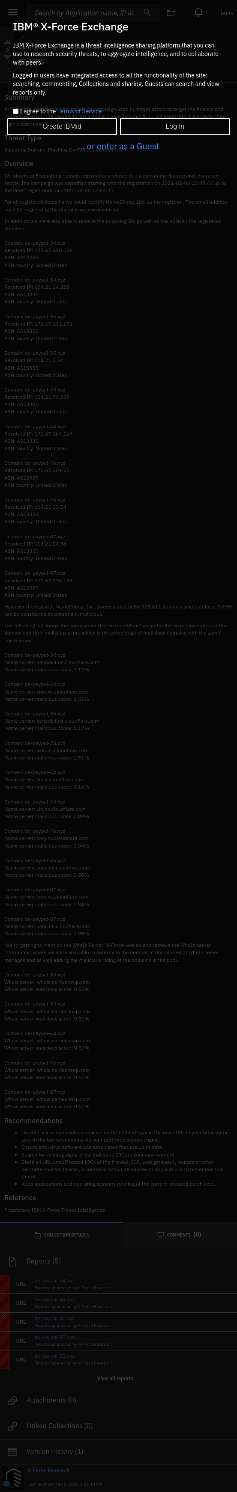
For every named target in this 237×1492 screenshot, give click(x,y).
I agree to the (61, 111)
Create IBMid (62, 126)
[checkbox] (15, 111)
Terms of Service (79, 111)
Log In (175, 126)
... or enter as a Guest (118, 146)
